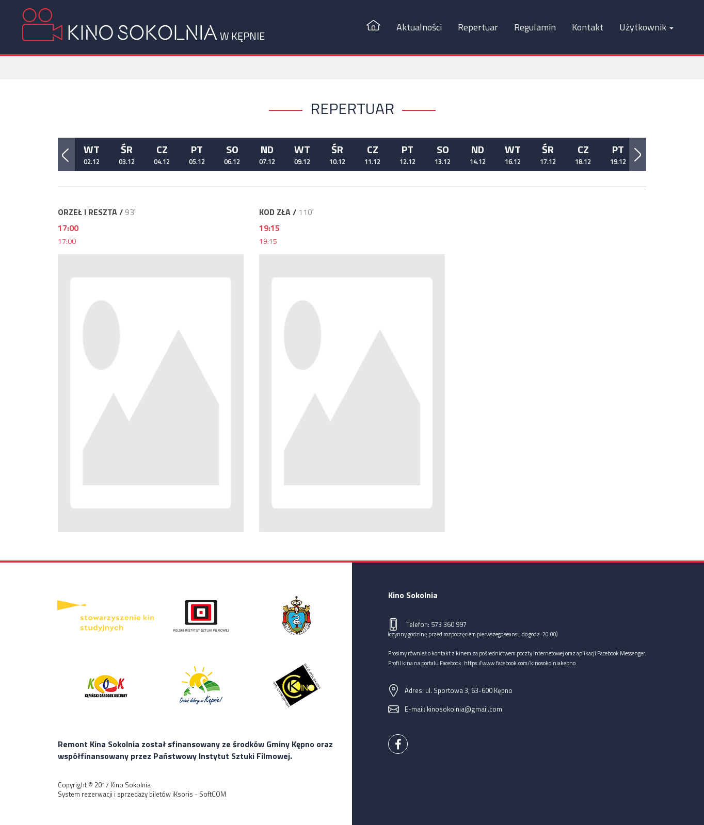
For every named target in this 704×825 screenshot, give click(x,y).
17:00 (67, 241)
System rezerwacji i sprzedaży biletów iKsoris (125, 794)
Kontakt (587, 27)
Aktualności (419, 27)
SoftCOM (212, 794)
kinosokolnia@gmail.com (464, 709)
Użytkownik (646, 27)
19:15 (268, 241)
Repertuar (478, 27)
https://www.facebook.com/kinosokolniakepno (519, 662)
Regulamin (535, 27)
